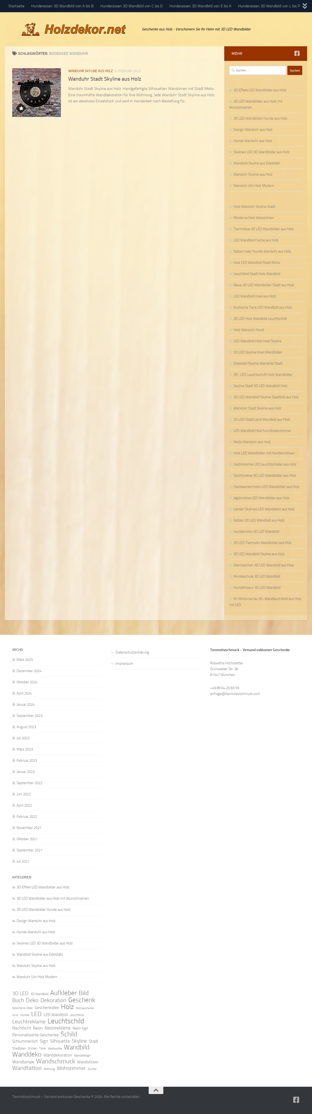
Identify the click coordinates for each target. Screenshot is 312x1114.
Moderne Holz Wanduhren (254, 218)
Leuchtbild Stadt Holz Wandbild (257, 274)
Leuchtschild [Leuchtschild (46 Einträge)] (66, 1021)
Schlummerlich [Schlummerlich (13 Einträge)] (25, 1041)
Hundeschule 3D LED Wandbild (257, 576)
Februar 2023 (27, 760)
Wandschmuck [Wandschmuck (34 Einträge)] (55, 1061)
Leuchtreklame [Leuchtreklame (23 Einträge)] (29, 1022)
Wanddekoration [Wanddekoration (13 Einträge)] (57, 1055)
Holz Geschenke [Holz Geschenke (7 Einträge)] (85, 1008)
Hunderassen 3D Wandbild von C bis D (131, 6)
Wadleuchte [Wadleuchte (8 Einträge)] (55, 1048)
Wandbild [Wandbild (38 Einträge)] (76, 1047)
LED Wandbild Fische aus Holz (256, 240)
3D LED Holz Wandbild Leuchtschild (260, 318)
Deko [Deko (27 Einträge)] (32, 1000)
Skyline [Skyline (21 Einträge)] (79, 1041)
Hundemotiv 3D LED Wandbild (256, 531)
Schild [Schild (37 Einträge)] (69, 1034)
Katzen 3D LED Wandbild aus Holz (259, 520)
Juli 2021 (23, 861)
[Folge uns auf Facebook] (297, 53)
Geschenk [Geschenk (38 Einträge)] (81, 1000)
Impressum (124, 663)
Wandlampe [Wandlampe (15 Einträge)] (23, 1062)
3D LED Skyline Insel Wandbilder (258, 352)
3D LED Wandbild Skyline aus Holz (259, 554)
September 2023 (29, 716)
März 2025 (25, 659)
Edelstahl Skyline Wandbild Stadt (258, 363)
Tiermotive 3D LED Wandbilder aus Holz (264, 229)
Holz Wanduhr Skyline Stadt (254, 206)
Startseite (16, 6)
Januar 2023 (26, 772)
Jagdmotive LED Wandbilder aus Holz (261, 498)
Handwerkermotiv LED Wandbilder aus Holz (267, 487)
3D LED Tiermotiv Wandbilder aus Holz (263, 543)
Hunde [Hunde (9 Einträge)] (24, 1015)
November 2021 (29, 828)
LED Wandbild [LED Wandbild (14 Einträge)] (56, 1014)
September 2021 (29, 850)
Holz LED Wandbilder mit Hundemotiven (264, 453)
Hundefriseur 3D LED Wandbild (257, 587)
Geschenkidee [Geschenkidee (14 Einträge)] (47, 1007)
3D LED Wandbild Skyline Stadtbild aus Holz (266, 397)
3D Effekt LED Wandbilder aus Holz (260, 90)
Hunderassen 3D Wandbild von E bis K (200, 6)
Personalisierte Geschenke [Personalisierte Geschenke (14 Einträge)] (35, 1034)
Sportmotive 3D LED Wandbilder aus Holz (265, 475)
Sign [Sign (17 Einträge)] (44, 1041)
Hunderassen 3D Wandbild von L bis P (269, 6)
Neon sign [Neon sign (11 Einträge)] (80, 1028)
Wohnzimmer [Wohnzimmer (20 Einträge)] (71, 1068)
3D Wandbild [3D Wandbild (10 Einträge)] (39, 994)
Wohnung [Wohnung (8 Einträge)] (49, 1069)
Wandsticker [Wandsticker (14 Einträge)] (88, 1061)
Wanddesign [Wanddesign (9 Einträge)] (82, 1055)
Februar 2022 (27, 816)
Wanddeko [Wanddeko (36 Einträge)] (26, 1054)
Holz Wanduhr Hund (249, 330)
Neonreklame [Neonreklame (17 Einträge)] (58, 1028)
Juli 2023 (23, 738)
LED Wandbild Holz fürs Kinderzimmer (262, 430)
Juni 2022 (24, 794)
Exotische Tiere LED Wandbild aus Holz (263, 307)
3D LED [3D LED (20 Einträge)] (20, 993)
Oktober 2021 (27, 839)
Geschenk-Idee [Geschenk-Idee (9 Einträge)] (22, 1008)
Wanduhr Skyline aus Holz (90, 71)
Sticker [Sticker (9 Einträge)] (32, 1048)
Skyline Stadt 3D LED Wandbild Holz (260, 386)
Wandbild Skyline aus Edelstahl (257, 163)
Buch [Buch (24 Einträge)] (18, 1000)
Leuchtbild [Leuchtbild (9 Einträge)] (77, 1015)
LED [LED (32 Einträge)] (36, 1014)
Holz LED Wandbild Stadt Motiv (257, 262)
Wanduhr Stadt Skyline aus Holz (104, 79)
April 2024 (24, 693)
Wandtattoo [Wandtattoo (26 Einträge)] (27, 1068)
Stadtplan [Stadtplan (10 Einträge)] (19, 1048)
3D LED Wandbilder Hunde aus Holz (260, 118)
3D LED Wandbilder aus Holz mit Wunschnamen (53, 898)
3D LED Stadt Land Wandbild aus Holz (262, 419)
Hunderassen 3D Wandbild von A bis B (62, 6)
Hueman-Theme (78, 1103)
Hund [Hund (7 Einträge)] (15, 1015)
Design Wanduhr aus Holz (253, 129)
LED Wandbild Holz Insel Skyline (258, 341)
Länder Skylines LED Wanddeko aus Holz (264, 509)
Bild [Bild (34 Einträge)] (84, 993)
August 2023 (26, 727)
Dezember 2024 (29, 671)
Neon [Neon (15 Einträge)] (38, 1028)
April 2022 (24, 805)
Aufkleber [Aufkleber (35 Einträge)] (63, 993)
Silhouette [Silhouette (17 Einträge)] (60, 1041)
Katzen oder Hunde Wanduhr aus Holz (262, 251)
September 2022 (29, 783)
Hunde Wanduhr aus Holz (253, 141)
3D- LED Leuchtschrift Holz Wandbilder (263, 374)
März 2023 (25, 749)
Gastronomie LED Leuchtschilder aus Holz (265, 464)
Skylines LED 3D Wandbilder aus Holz (262, 152)
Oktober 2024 (27, 682)
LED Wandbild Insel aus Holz (255, 296)
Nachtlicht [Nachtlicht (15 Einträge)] (21, 1028)
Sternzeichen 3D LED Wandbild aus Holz (264, 565)
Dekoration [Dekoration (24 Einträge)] (53, 1000)
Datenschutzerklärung (132, 652)
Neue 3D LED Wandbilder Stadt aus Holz (264, 285)
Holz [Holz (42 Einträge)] (67, 1007)
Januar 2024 (26, 704)
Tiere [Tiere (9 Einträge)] (42, 1048)
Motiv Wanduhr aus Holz (252, 442)
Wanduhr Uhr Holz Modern (254, 185)
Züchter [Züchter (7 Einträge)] (92, 1069)
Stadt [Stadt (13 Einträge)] (93, 1041)
